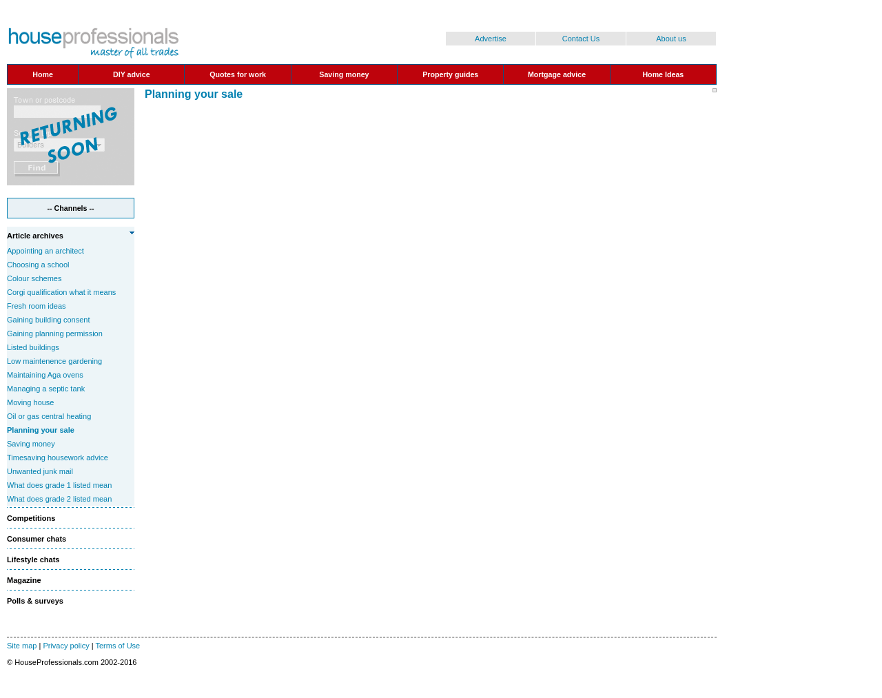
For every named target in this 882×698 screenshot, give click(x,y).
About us (671, 38)
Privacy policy (66, 645)
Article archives (35, 236)
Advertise (490, 38)
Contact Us (580, 38)
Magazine (24, 580)
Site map (22, 645)
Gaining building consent (48, 320)
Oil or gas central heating (49, 416)
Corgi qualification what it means (61, 292)
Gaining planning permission (55, 333)
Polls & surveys (35, 601)
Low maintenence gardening (54, 361)
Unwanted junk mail (40, 471)
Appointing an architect (45, 251)
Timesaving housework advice (57, 457)
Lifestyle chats (33, 559)
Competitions (31, 518)
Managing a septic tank (46, 388)
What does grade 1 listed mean (59, 485)
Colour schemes (34, 278)
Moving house (30, 402)
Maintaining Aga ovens (45, 375)
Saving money (31, 444)
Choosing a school (38, 264)
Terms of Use (117, 645)
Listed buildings (33, 347)
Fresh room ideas (36, 306)
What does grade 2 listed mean (59, 499)
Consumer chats (36, 539)
